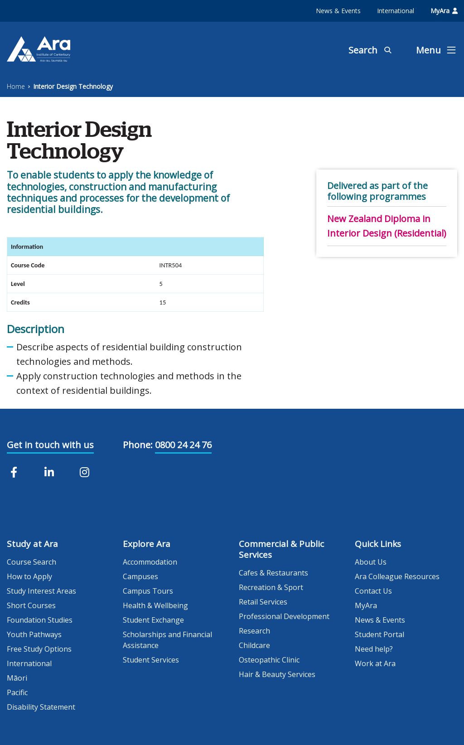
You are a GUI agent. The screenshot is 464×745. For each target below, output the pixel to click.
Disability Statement (41, 707)
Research (254, 631)
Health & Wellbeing (155, 605)
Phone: (138, 445)
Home (16, 86)
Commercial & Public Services (281, 549)
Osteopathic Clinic (269, 660)
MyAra (444, 10)
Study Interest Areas (41, 591)
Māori (17, 678)
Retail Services (263, 602)
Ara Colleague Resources (397, 576)
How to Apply (29, 576)
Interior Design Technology (73, 86)
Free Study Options (39, 649)
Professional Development (284, 616)
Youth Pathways (34, 634)
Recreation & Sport (271, 587)
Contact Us (373, 591)
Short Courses (31, 605)
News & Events (338, 10)
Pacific (17, 692)
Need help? (374, 649)
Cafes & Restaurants (273, 573)
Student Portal (379, 634)
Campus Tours (148, 591)
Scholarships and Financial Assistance (167, 639)
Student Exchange (153, 620)
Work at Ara (375, 663)
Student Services (151, 660)
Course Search (31, 562)
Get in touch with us (50, 445)
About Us (371, 562)
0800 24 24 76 (183, 445)
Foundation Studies (39, 620)
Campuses (140, 576)
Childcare (254, 645)
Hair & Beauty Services (277, 674)
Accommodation (150, 562)
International (395, 10)
